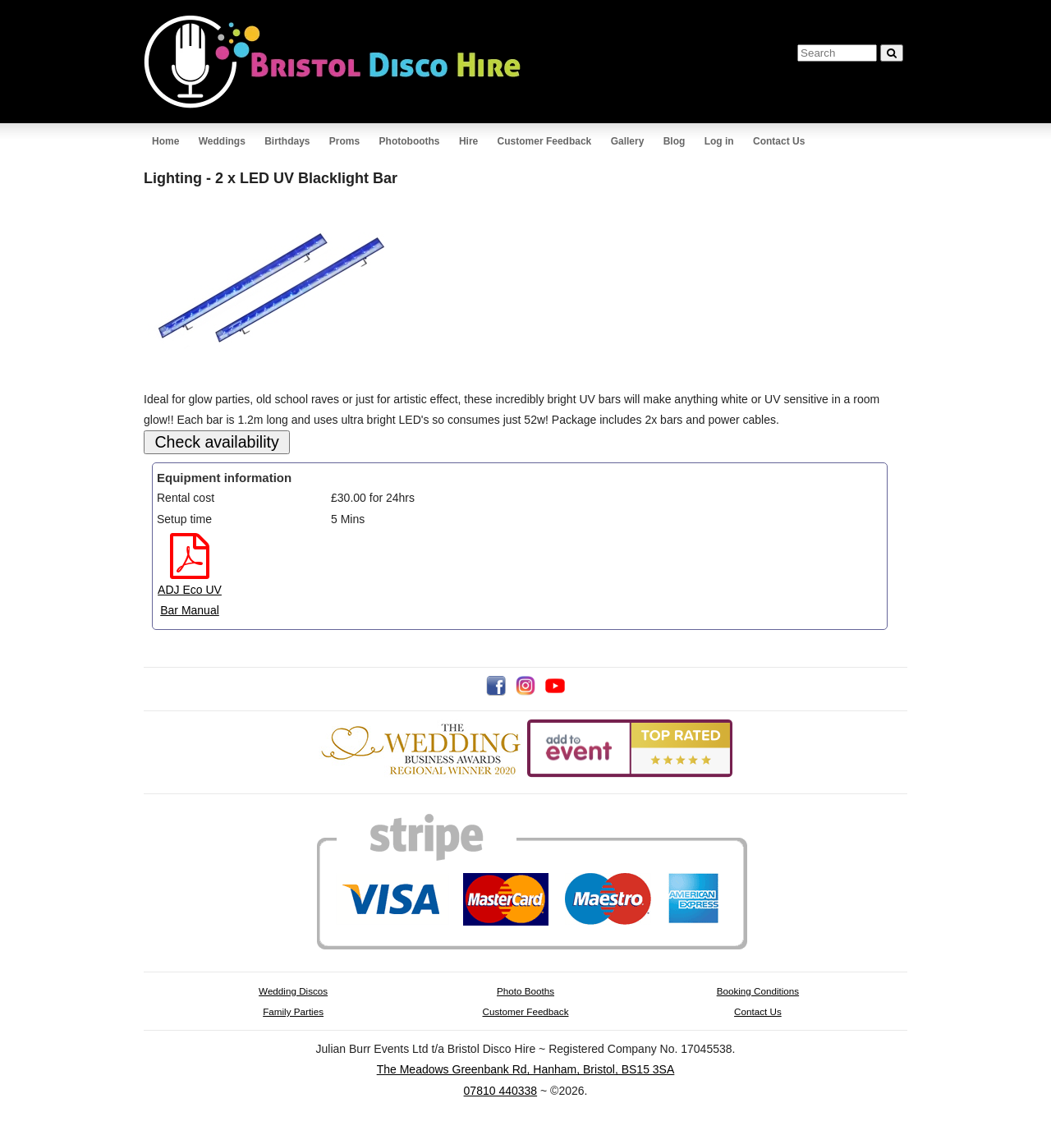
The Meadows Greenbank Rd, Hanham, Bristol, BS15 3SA (526, 1069)
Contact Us (779, 141)
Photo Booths (525, 991)
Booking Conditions (758, 991)
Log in (719, 141)
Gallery (628, 141)
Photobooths (409, 141)
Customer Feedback (545, 141)
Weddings (222, 141)
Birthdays (287, 141)
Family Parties (293, 1011)
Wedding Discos (293, 991)
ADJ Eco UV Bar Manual (190, 589)
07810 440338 (501, 1090)
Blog (674, 141)
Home (165, 141)
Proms (344, 141)
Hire (468, 141)
